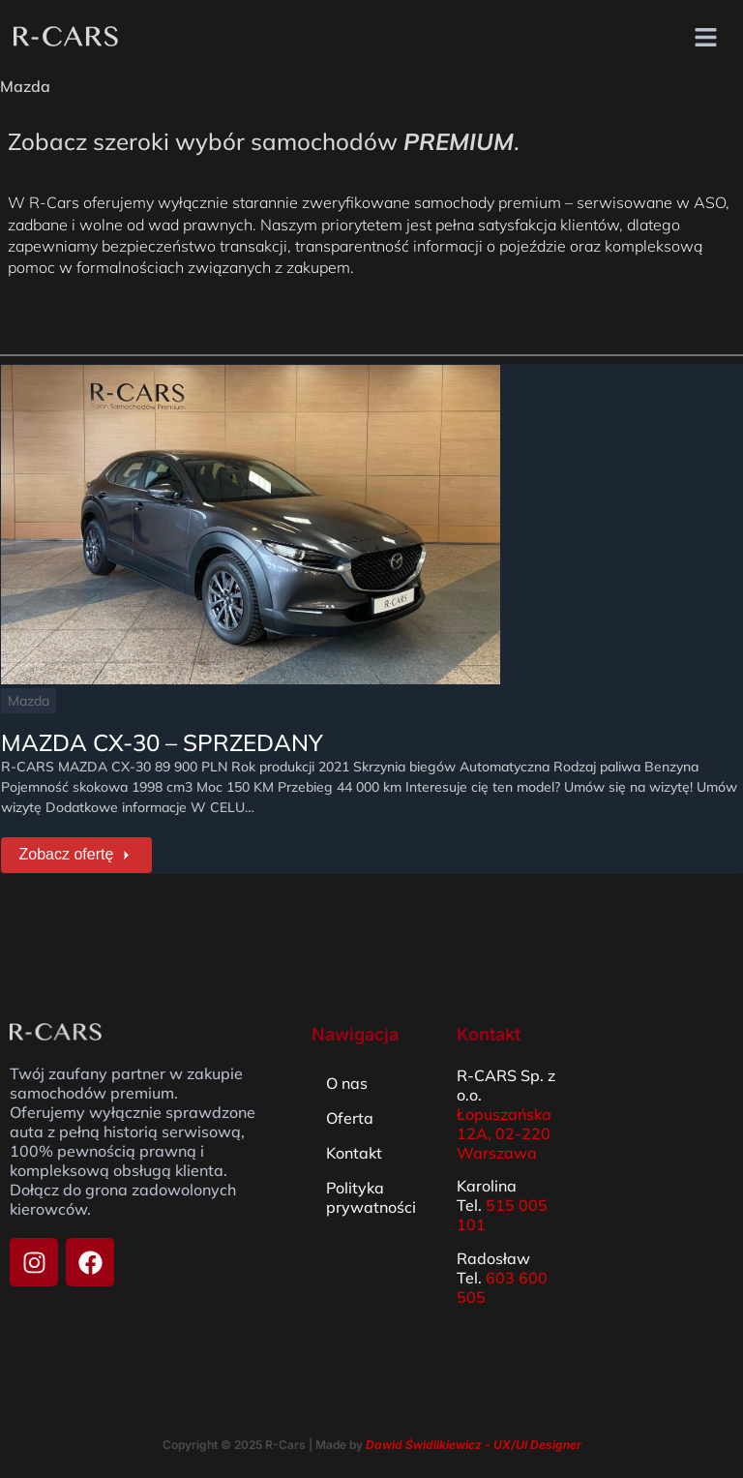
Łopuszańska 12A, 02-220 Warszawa (504, 1129)
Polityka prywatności (371, 1192)
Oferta (349, 1113)
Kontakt (354, 1148)
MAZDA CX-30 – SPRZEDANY (161, 741)
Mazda (27, 700)
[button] (706, 38)
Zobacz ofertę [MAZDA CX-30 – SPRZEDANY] (73, 852)
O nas (347, 1078)
